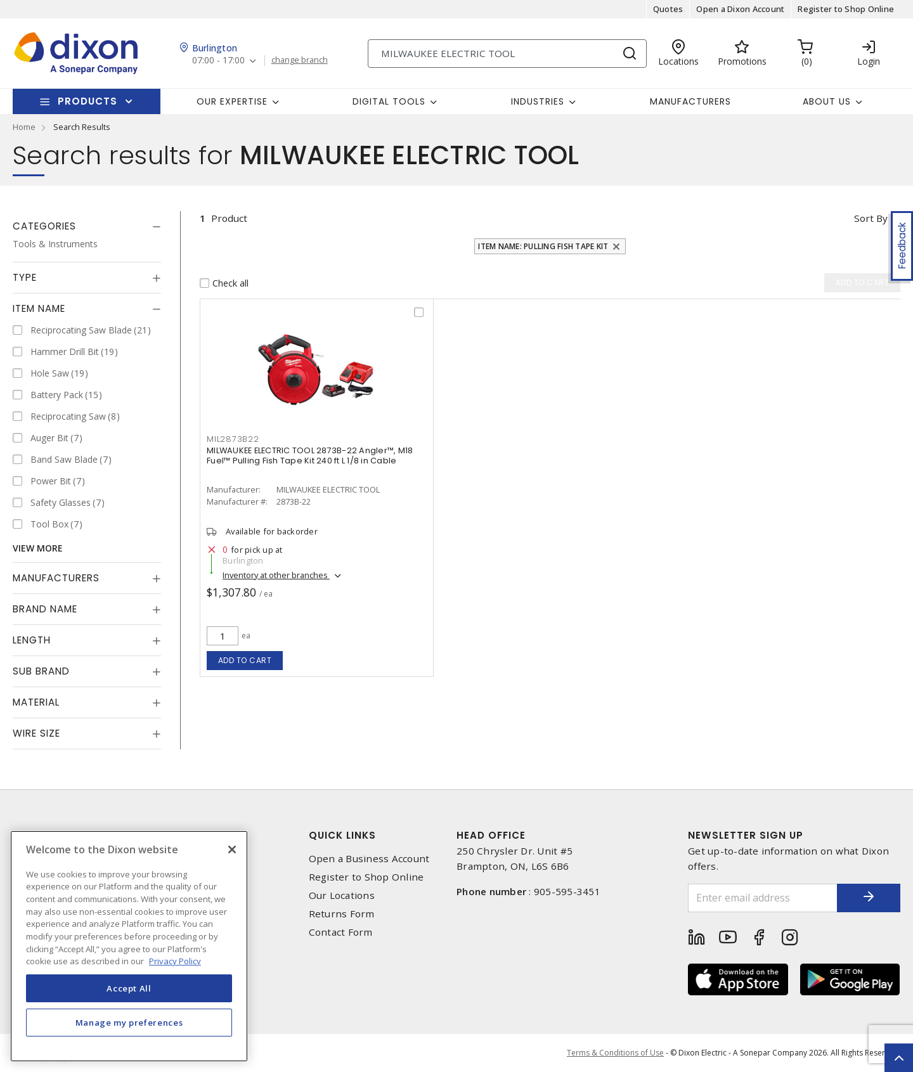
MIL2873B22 (233, 439)
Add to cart (245, 660)
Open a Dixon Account (740, 9)
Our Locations (342, 895)
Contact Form (341, 932)
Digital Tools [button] (389, 101)
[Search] (507, 53)
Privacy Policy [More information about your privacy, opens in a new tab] (175, 961)
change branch (299, 60)
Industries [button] (537, 101)
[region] (129, 946)
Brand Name (45, 609)
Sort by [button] (871, 218)
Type (25, 277)
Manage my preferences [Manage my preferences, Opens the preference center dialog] (129, 1022)
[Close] (232, 849)
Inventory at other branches (276, 575)
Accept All (129, 988)
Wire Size (36, 733)
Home (24, 126)
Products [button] (87, 101)
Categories (44, 226)
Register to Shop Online (846, 9)
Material (36, 702)
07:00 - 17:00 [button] (218, 60)
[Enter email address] (763, 898)
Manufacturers (690, 101)
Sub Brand (41, 671)
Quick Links (342, 835)
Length (32, 640)
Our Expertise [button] (232, 101)
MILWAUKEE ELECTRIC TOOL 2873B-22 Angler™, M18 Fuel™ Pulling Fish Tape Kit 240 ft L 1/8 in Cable (310, 455)
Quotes (668, 9)
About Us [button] (827, 101)
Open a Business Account (369, 859)
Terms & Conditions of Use (615, 1052)
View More (38, 548)
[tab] (87, 226)
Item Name (39, 308)
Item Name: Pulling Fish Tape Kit (543, 246)
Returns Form (342, 914)
